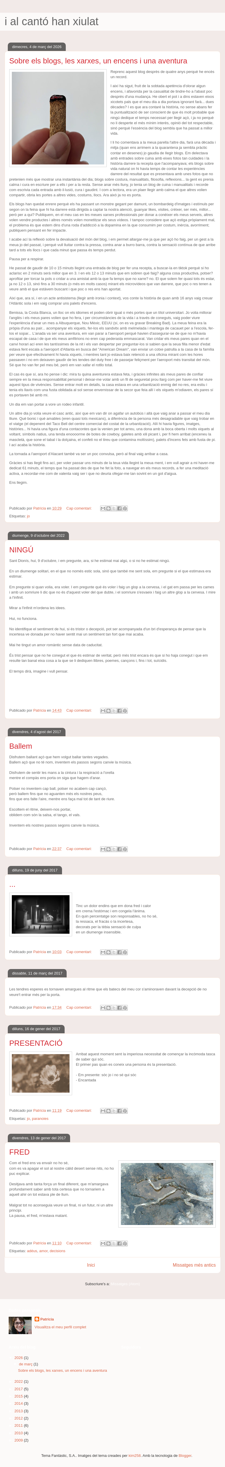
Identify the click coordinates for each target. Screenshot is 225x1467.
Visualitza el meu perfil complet (60, 1327)
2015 (19, 1396)
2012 (19, 1418)
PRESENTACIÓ (35, 1043)
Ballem (20, 746)
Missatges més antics (194, 1265)
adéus (32, 1251)
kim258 (135, 1455)
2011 (19, 1425)
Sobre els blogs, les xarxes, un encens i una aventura (98, 60)
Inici (91, 1265)
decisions (57, 1251)
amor (43, 1251)
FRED (19, 1152)
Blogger (185, 1455)
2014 (19, 1403)
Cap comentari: (79, 508)
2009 (19, 1440)
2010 (19, 1433)
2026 (19, 1358)
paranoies (40, 1118)
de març (26, 1364)
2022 (19, 1381)
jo (28, 516)
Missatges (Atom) (125, 1284)
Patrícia (47, 1319)
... (12, 884)
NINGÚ (21, 549)
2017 (19, 1389)
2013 (19, 1411)
